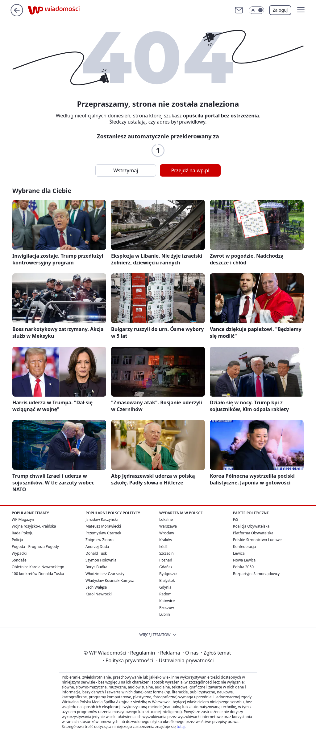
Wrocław (166, 533)
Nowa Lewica (244, 560)
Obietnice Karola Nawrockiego (38, 567)
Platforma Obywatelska (253, 533)
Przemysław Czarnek (103, 533)
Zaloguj (280, 10)
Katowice (167, 600)
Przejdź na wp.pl (190, 170)
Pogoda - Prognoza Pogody (35, 546)
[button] (301, 10)
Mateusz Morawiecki (103, 526)
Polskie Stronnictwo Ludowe (257, 539)
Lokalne (166, 519)
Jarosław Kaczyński (101, 519)
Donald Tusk (96, 553)
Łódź (163, 546)
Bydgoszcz (168, 573)
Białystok (167, 580)
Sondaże (19, 560)
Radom (165, 594)
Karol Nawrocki (98, 594)
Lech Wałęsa (96, 587)
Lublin (164, 614)
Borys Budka (96, 567)
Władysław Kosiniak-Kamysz (109, 580)
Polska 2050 (243, 567)
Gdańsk (165, 567)
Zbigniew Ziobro (99, 539)
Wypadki (19, 553)
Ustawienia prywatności (185, 660)
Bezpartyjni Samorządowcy (256, 573)
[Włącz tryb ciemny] (256, 10)
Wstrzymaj (125, 170)
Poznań (165, 560)
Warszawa (168, 526)
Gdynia (165, 587)
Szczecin (166, 553)
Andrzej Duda (97, 546)
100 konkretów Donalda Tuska (38, 573)
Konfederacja (244, 546)
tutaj (181, 726)
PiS (235, 519)
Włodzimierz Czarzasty (104, 573)
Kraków (165, 539)
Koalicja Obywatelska (251, 526)
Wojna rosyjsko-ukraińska (34, 526)
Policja (17, 539)
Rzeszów (166, 607)
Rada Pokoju (22, 533)
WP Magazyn (23, 519)
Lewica (239, 553)
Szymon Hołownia (100, 560)
